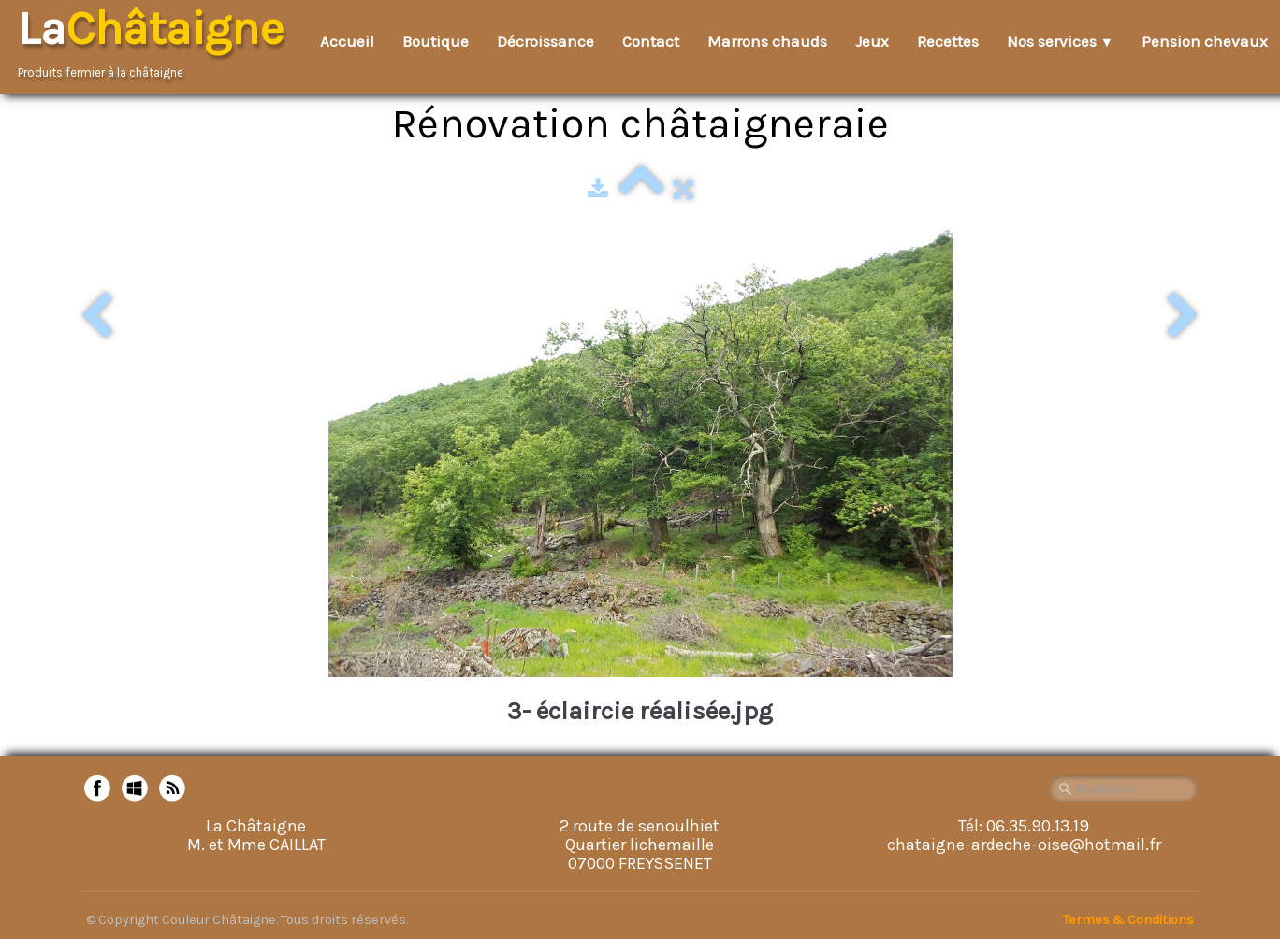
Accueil (347, 41)
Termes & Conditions (1128, 920)
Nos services (1060, 41)
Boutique (435, 41)
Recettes (948, 41)
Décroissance (545, 41)
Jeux (872, 41)
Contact (650, 41)
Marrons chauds (767, 41)
